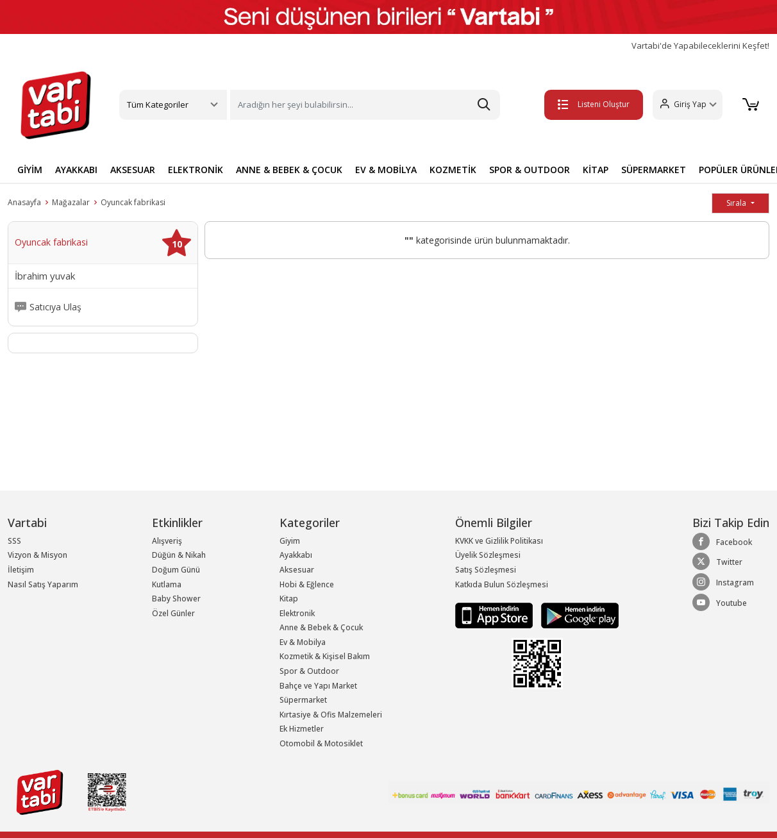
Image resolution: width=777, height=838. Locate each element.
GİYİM (29, 169)
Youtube (719, 602)
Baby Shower (176, 598)
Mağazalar (71, 202)
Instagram (723, 582)
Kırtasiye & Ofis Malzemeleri (331, 714)
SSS (14, 540)
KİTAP (595, 169)
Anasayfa (24, 202)
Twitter (717, 561)
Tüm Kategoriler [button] (157, 104)
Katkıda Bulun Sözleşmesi (501, 584)
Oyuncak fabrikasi (133, 202)
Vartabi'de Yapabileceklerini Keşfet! (700, 45)
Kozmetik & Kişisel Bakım (325, 656)
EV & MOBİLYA (386, 169)
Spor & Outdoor (309, 671)
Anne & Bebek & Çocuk (321, 627)
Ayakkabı (296, 554)
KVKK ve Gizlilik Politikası (499, 540)
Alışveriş (167, 540)
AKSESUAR (132, 169)
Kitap (289, 598)
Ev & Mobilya (303, 642)
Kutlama (166, 584)
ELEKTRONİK (195, 169)
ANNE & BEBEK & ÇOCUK (289, 169)
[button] (681, 105)
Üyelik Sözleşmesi (488, 554)
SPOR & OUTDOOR (529, 169)
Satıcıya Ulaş (55, 307)
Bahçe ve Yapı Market (318, 685)
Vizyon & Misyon (37, 554)
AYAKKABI (76, 169)
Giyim (290, 540)
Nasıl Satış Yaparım (43, 584)
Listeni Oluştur (587, 104)
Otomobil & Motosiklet (321, 743)
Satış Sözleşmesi (485, 569)
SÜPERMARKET (653, 169)
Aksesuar (297, 569)
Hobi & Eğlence (307, 584)
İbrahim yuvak (45, 276)
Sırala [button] (737, 202)
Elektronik (297, 613)
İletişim (21, 569)
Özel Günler (173, 613)
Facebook (722, 541)
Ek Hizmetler (302, 728)
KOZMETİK (453, 169)
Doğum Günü (176, 569)
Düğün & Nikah (179, 554)
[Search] (365, 105)
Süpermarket (303, 699)
